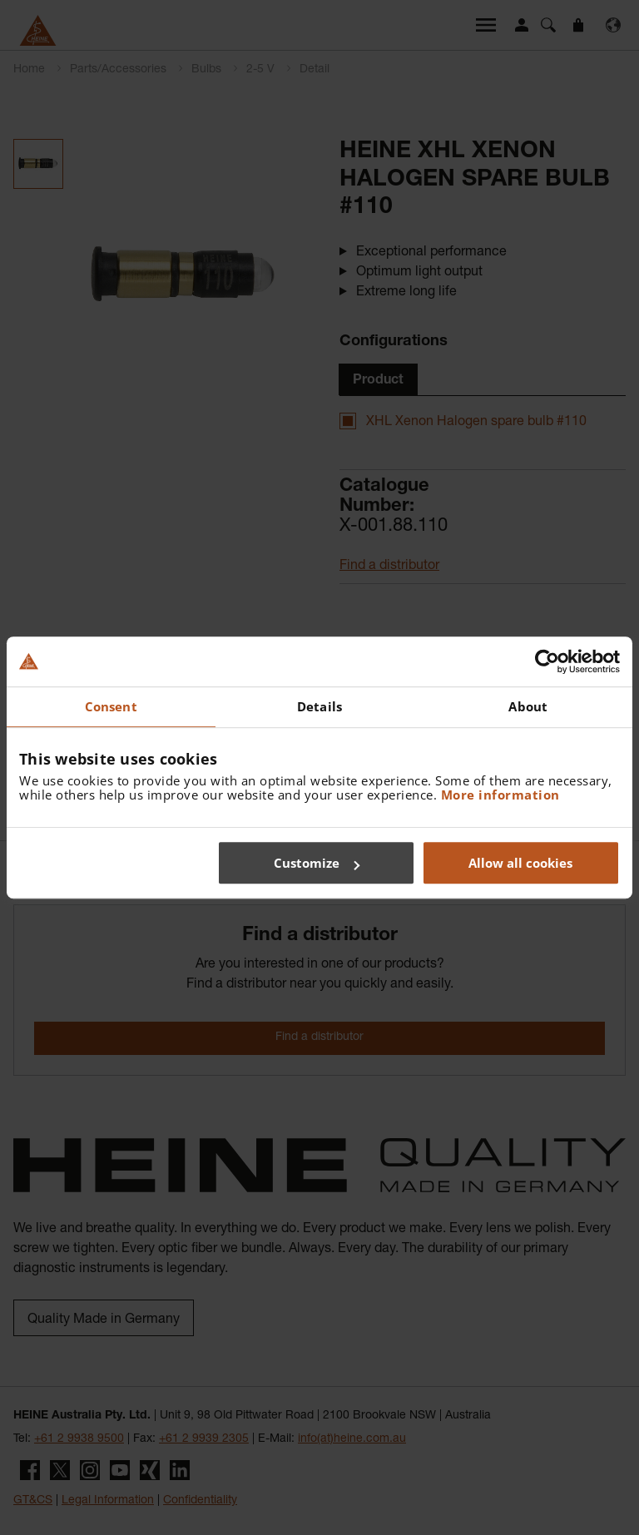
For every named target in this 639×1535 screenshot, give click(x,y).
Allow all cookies (520, 862)
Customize (316, 862)
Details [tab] (319, 706)
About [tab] (527, 706)
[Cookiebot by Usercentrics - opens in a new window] (547, 661)
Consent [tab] (111, 706)
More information (500, 794)
